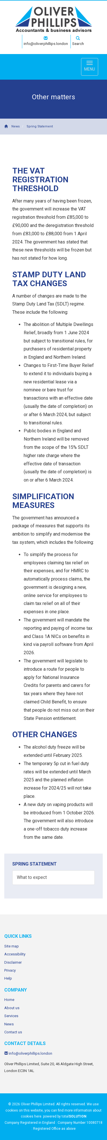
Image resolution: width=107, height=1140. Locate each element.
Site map (11, 946)
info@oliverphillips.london (46, 41)
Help (8, 978)
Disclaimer (13, 962)
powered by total (64, 1116)
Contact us (13, 1032)
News (15, 126)
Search (78, 41)
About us (11, 1008)
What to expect (32, 877)
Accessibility (14, 954)
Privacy (10, 970)
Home (9, 1000)
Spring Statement (40, 126)
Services (11, 1016)
